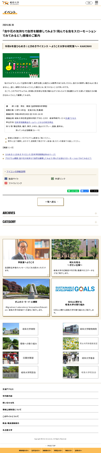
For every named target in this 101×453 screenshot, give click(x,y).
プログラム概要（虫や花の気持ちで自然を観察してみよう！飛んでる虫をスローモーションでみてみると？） (48, 158)
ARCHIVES (9, 212)
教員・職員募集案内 (11, 423)
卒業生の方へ (58, 450)
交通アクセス (70, 118)
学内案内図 (7, 396)
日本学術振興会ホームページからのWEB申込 (34, 122)
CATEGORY (9, 221)
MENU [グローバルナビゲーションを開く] (96, 3)
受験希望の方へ (24, 450)
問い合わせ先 (8, 402)
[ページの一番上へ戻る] (50, 446)
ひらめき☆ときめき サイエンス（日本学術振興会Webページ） (30, 154)
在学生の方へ (36, 450)
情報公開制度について (12, 409)
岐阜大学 (10, 3)
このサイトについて (11, 416)
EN (89, 2)
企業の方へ (78, 450)
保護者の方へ (47, 450)
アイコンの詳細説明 (16, 171)
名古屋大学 (7, 430)
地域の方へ (68, 450)
